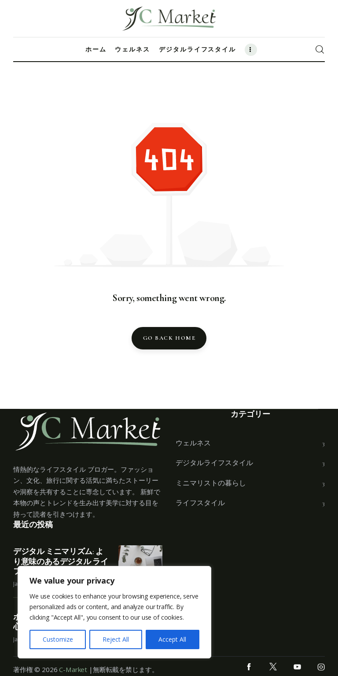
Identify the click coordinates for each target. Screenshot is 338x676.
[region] (114, 612)
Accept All (172, 639)
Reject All (116, 639)
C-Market (73, 669)
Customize (58, 639)
